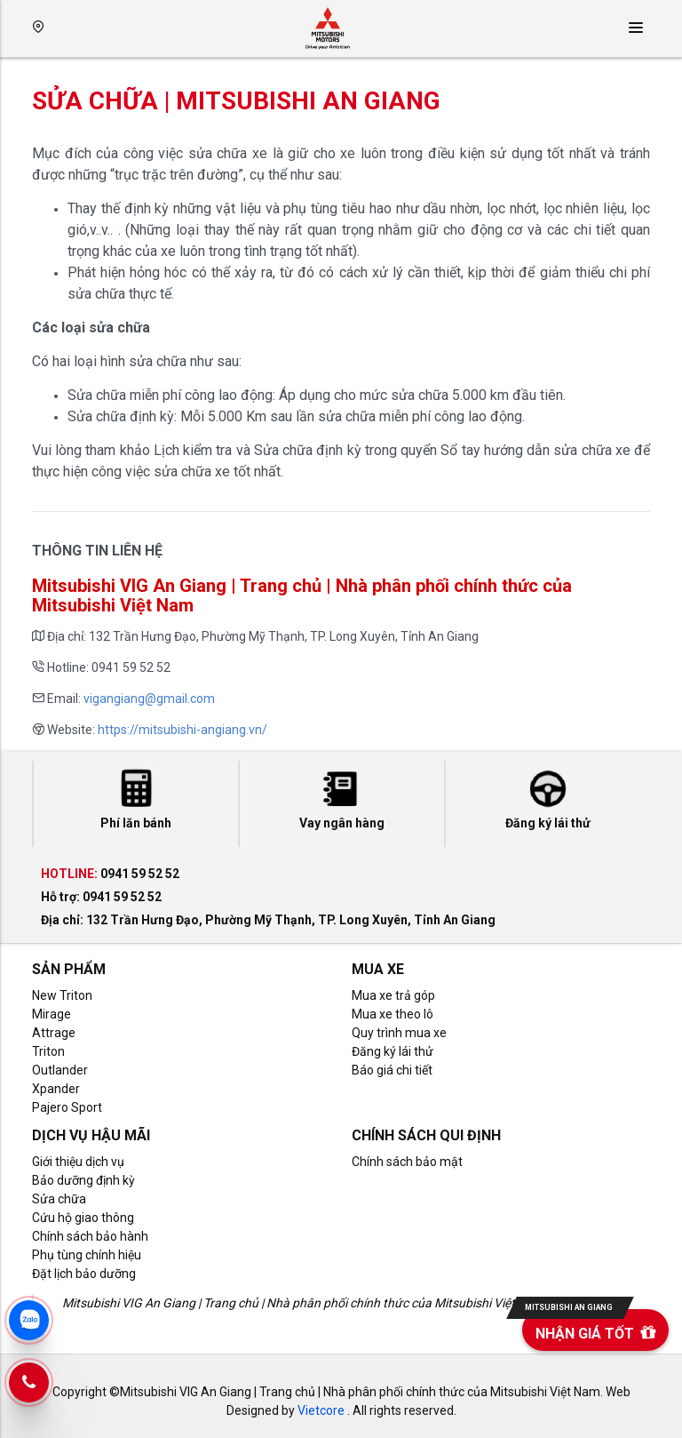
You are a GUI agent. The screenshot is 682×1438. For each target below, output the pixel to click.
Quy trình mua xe (399, 1033)
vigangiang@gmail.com (149, 698)
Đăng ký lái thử (392, 1051)
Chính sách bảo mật (407, 1161)
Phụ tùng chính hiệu (86, 1255)
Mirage (51, 1014)
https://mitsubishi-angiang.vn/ (182, 730)
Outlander (60, 1070)
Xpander (56, 1089)
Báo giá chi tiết (392, 1070)
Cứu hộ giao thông (83, 1217)
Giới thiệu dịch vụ (78, 1161)
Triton (48, 1051)
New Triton (62, 995)
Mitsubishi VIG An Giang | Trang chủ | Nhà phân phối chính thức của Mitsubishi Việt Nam (303, 1303)
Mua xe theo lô (392, 1014)
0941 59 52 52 (139, 874)
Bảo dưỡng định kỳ (83, 1180)
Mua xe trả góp (393, 995)
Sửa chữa (59, 1199)
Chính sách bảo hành (90, 1236)
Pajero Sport (67, 1107)
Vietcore (321, 1410)
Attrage (53, 1033)
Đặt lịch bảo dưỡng (84, 1273)
